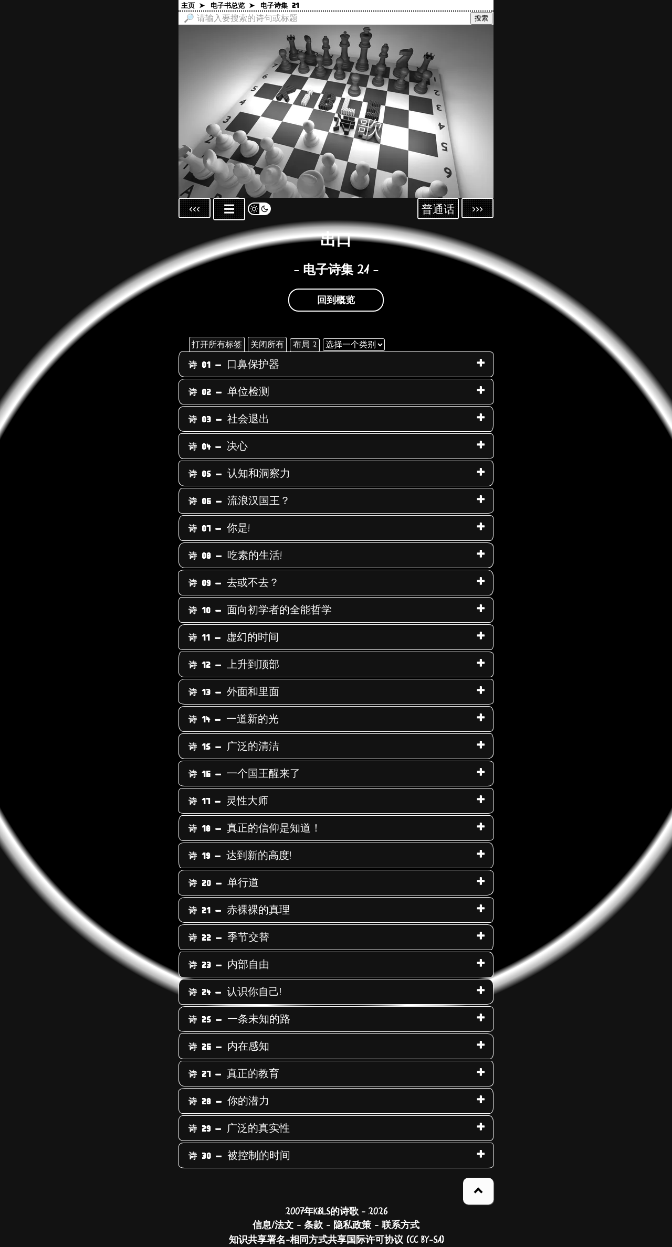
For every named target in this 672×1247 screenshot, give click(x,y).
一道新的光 (233, 719)
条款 (313, 1225)
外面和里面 (233, 692)
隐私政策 (352, 1225)
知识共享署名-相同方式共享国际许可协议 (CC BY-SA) (336, 1240)
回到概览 (336, 300)
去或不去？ (233, 583)
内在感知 (228, 1046)
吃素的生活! (235, 555)
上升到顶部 (233, 664)
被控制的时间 (239, 1155)
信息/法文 (273, 1225)
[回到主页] (336, 111)
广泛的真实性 (239, 1128)
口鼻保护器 (233, 364)
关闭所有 (267, 344)
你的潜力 (228, 1101)
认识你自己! (234, 992)
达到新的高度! (239, 855)
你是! (219, 528)
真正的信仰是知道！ (254, 828)
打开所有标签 (217, 344)
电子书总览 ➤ (233, 6)
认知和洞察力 (239, 473)
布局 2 (305, 344)
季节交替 (228, 937)
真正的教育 (233, 1074)
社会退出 (228, 419)
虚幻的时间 (233, 637)
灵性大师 (228, 801)
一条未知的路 (239, 1019)
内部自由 (228, 965)
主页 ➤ (193, 6)
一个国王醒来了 (244, 774)
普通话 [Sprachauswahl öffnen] (438, 209)
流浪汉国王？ (239, 501)
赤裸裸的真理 (239, 910)
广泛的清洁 (233, 746)
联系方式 (400, 1225)
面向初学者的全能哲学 (260, 610)
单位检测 (228, 392)
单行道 (223, 883)
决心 (218, 446)
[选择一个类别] (354, 344)
